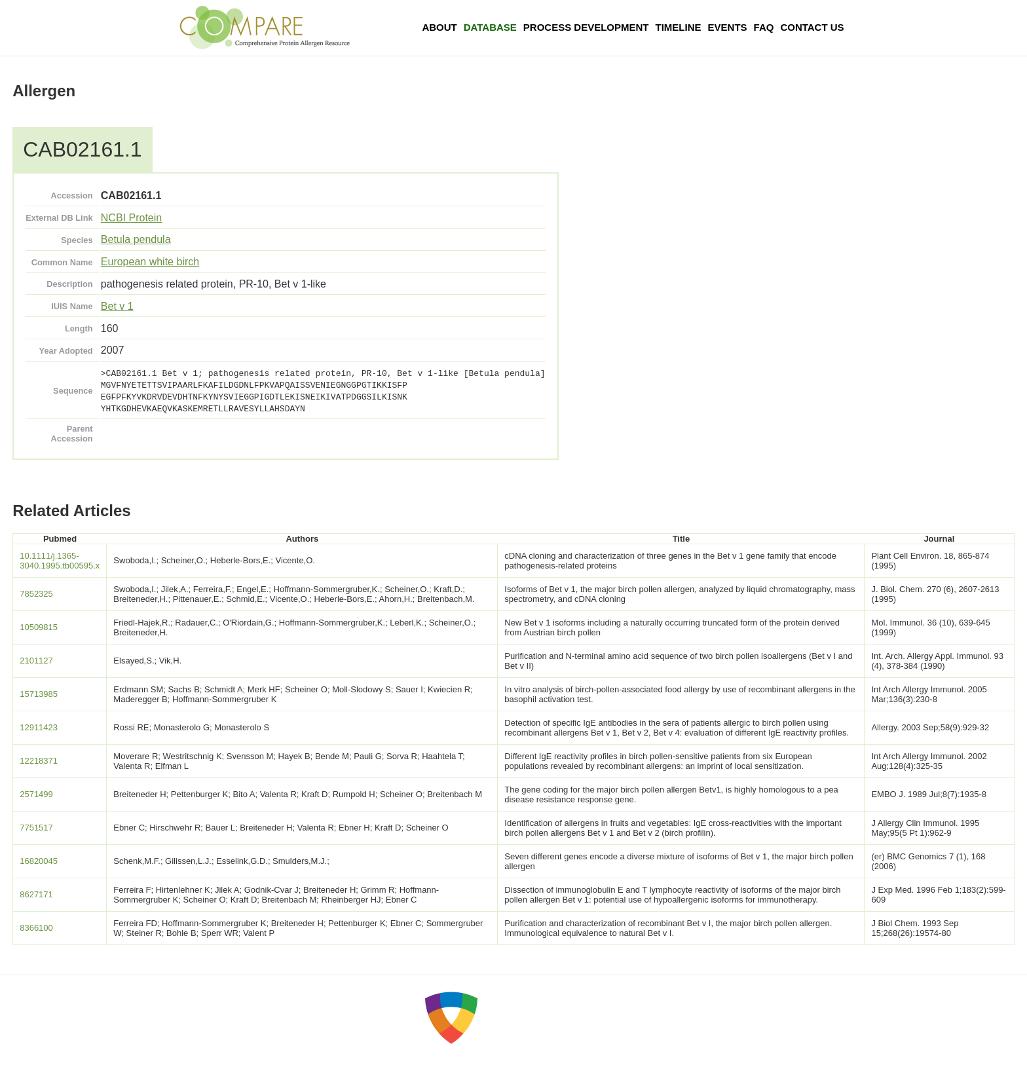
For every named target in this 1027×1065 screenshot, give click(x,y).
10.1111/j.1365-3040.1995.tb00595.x (60, 560)
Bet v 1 (117, 306)
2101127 (36, 660)
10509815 (39, 627)
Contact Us (812, 27)
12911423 (39, 727)
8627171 (36, 894)
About (439, 27)
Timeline (678, 27)
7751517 (36, 827)
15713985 (39, 694)
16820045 (39, 861)
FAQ (764, 27)
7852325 (36, 594)
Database (490, 27)
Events (727, 27)
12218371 (39, 761)
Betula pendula (136, 239)
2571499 (36, 794)
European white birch (150, 261)
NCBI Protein (131, 217)
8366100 (36, 928)
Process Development (586, 27)
